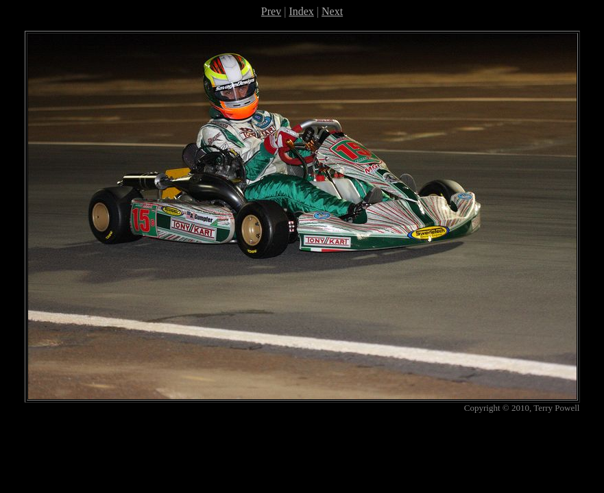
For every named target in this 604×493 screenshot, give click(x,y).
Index (301, 11)
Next (332, 11)
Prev (271, 11)
